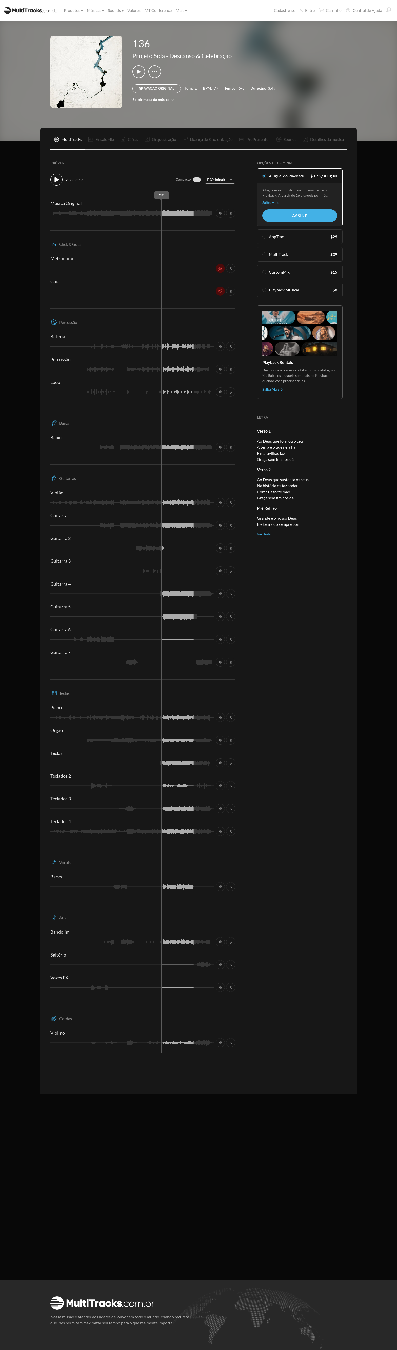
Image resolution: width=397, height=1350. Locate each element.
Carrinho (330, 10)
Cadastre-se (284, 10)
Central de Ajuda (364, 10)
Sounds (115, 10)
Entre (307, 10)
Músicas (95, 10)
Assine (299, 215)
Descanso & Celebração (200, 55)
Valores (134, 10)
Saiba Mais (270, 202)
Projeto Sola (148, 55)
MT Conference (158, 10)
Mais (181, 10)
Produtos (73, 10)
